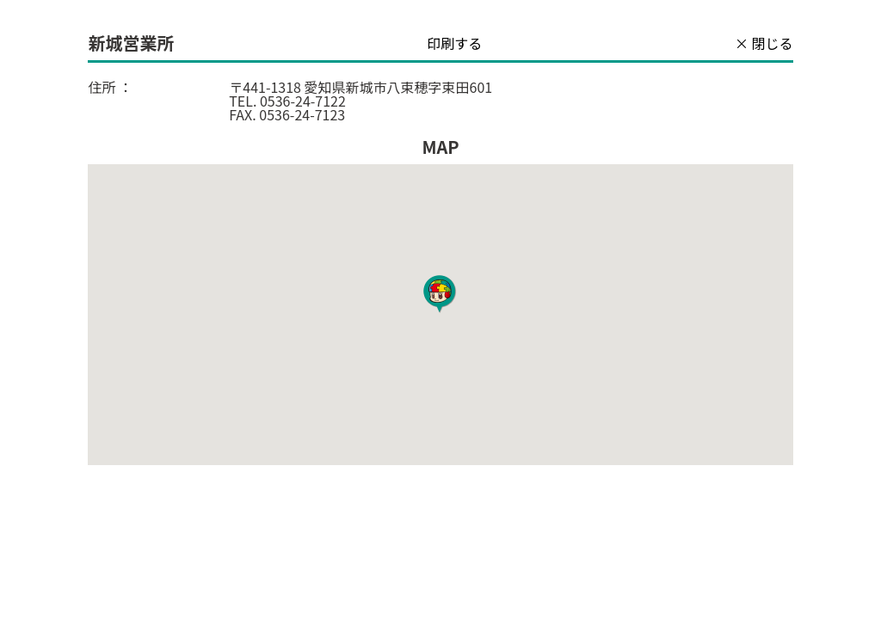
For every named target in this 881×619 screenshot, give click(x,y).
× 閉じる (764, 43)
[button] (440, 295)
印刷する (454, 43)
